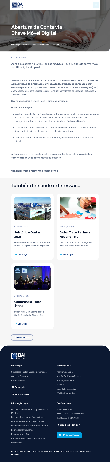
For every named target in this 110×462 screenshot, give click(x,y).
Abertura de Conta (65, 372)
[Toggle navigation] (96, 5)
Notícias (26, 45)
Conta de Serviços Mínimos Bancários (28, 438)
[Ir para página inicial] (17, 5)
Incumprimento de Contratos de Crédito (29, 425)
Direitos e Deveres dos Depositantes (27, 421)
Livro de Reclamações (66, 389)
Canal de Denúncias (20, 376)
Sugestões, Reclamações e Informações (29, 372)
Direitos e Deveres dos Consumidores (28, 417)
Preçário (60, 385)
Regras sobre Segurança (22, 430)
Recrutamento (18, 380)
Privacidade (16, 443)
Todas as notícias (22, 337)
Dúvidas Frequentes (66, 393)
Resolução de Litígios (20, 434)
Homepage (15, 45)
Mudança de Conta (65, 380)
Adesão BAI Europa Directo (69, 376)
